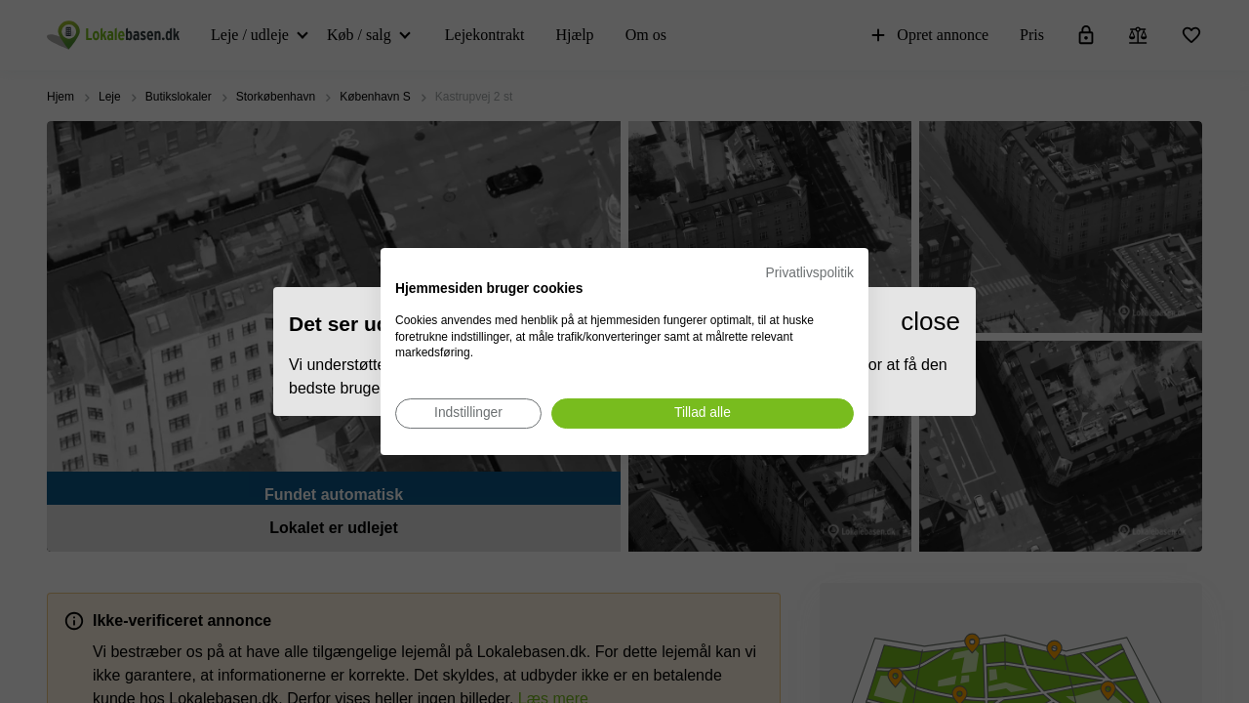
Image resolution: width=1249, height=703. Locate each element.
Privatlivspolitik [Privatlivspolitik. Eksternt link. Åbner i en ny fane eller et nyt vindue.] (810, 273)
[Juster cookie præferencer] (468, 413)
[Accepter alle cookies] (702, 413)
